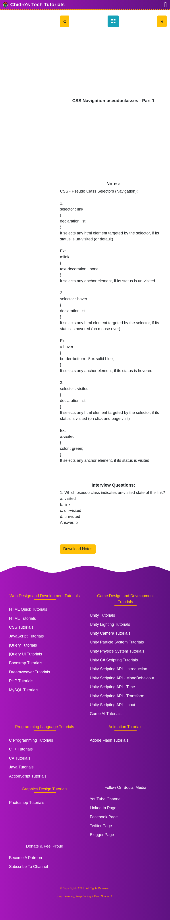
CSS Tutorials (21, 627)
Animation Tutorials (125, 727)
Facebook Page (104, 817)
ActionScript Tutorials (27, 776)
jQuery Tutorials (23, 645)
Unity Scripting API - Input (112, 705)
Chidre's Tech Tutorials (33, 5)
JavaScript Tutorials (26, 636)
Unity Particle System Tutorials (117, 642)
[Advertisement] (113, 65)
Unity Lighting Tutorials (110, 624)
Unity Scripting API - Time (112, 687)
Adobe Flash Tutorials (109, 740)
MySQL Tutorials (23, 690)
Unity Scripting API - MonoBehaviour (122, 678)
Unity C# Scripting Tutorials (114, 660)
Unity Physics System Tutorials (117, 651)
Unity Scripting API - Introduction (118, 669)
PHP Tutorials (21, 681)
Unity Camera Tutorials (110, 633)
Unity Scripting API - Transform (117, 696)
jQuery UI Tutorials (25, 654)
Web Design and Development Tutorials (45, 596)
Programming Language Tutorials (44, 727)
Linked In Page (103, 808)
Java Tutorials (21, 767)
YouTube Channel (106, 799)
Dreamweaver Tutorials (29, 672)
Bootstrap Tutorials (25, 663)
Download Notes (78, 549)
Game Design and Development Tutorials (125, 599)
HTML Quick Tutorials (28, 609)
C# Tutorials (19, 758)
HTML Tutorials (22, 618)
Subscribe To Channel (28, 866)
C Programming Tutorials (31, 740)
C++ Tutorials (21, 749)
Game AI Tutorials (106, 713)
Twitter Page (101, 826)
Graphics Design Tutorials (44, 789)
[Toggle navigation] (165, 4)
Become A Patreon (25, 858)
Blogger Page (102, 834)
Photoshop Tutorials (26, 802)
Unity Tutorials (102, 615)
